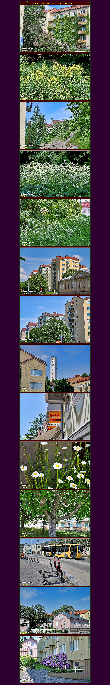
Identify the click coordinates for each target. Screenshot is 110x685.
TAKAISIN (26, 1)
